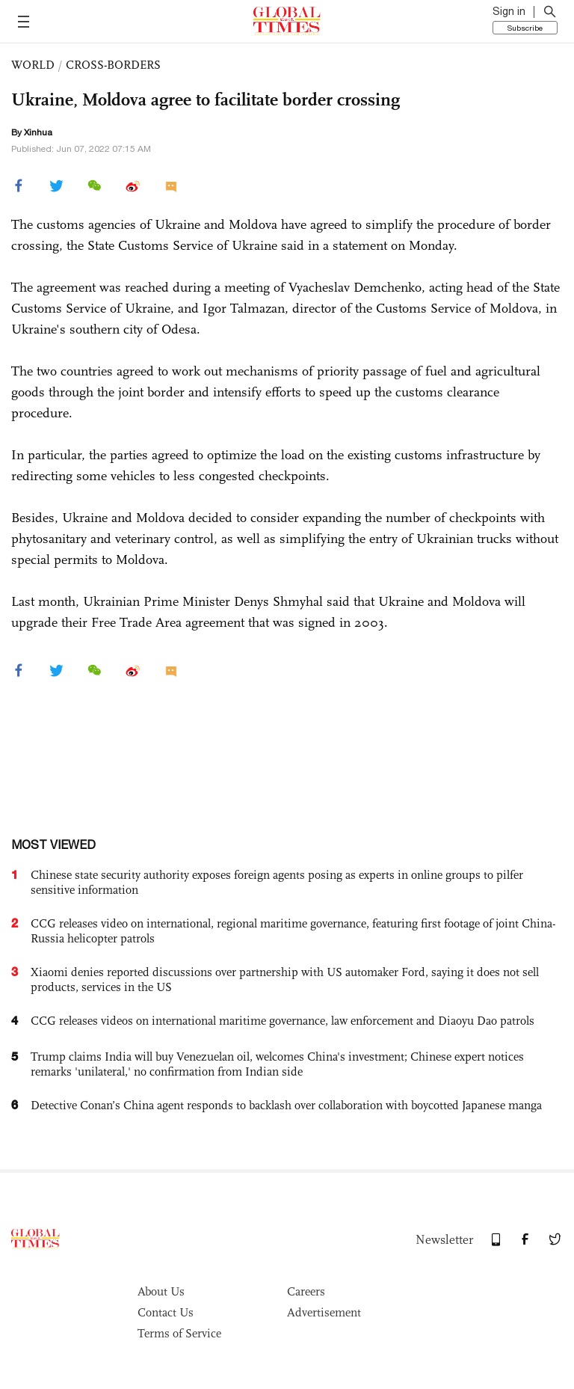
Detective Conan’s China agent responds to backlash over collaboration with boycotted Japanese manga (286, 1105)
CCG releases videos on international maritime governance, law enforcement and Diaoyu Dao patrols (282, 1021)
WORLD (33, 65)
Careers (306, 1291)
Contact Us (166, 1312)
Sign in (509, 11)
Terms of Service (179, 1333)
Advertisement (324, 1312)
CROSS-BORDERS (113, 65)
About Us (161, 1291)
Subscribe (525, 27)
